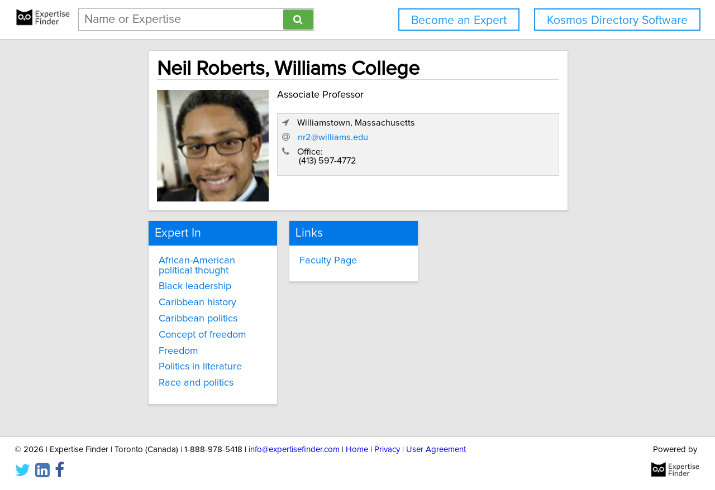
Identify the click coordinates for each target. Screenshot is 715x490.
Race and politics (155, 376)
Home (357, 449)
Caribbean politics (157, 312)
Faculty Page (307, 253)
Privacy (387, 449)
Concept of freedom (162, 328)
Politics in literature (159, 360)
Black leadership (154, 280)
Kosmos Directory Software (617, 20)
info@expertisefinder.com (294, 449)
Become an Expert (459, 20)
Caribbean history (157, 296)
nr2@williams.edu (480, 156)
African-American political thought (174, 258)
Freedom (138, 344)
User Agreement (436, 449)
